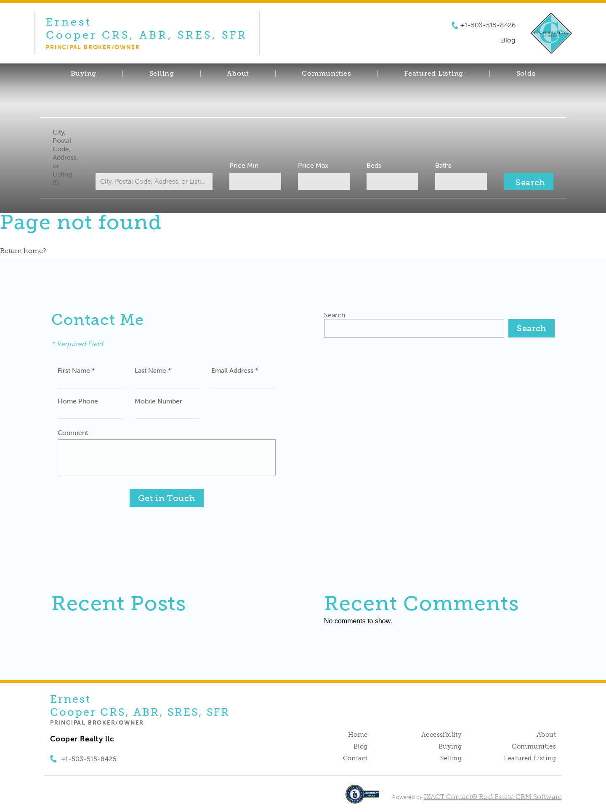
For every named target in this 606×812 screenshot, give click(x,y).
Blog (361, 746)
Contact (355, 758)
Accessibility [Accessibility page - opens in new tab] (441, 734)
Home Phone (78, 401)
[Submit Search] (528, 181)
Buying (84, 73)
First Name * (76, 370)
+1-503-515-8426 (488, 25)
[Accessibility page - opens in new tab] (362, 798)
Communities (326, 73)
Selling (161, 73)
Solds (526, 73)
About (238, 73)
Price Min (243, 165)
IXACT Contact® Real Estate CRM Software (493, 797)
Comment (73, 432)
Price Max (313, 165)
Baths (443, 165)
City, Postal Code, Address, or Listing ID (65, 157)
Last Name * (153, 370)
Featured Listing (433, 73)
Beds (374, 165)
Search (334, 315)
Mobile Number (158, 401)
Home (358, 734)
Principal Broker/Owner (97, 722)
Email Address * (234, 370)
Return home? (23, 251)
